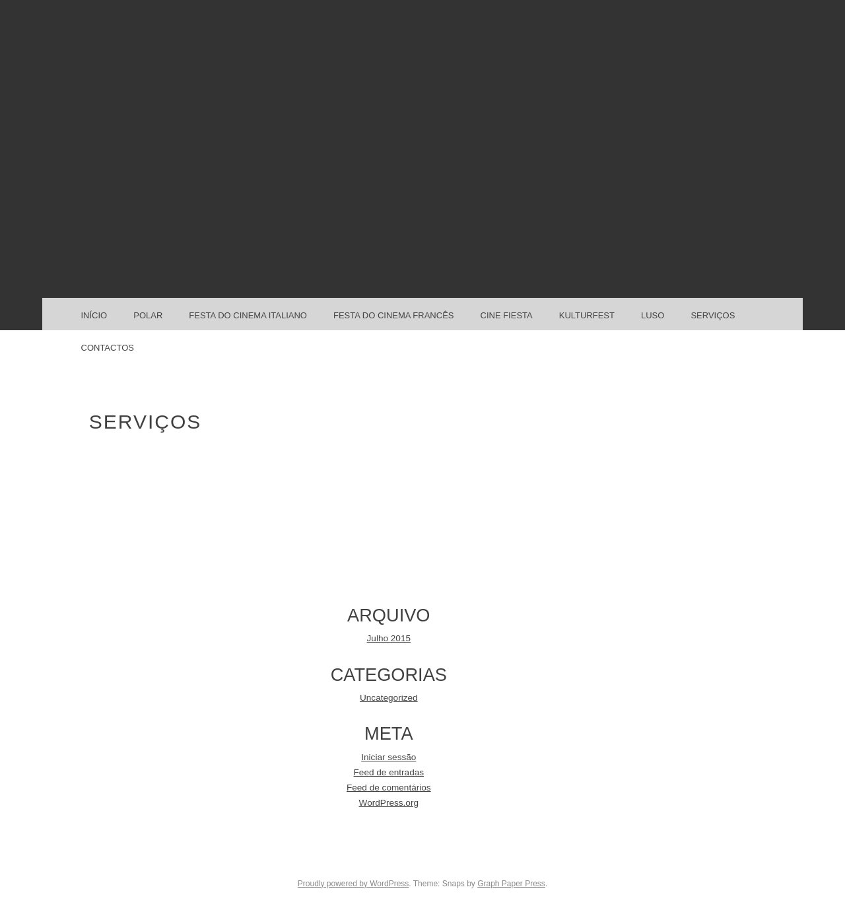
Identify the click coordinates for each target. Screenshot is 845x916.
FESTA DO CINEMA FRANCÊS (393, 315)
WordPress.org (389, 803)
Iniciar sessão (388, 757)
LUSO (652, 315)
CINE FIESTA (507, 315)
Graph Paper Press (511, 883)
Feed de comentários (389, 788)
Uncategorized (389, 698)
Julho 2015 (389, 638)
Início (94, 315)
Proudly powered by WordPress (353, 883)
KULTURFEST (587, 315)
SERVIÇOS (713, 315)
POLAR (147, 315)
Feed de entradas (389, 772)
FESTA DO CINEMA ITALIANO (248, 315)
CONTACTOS (107, 348)
